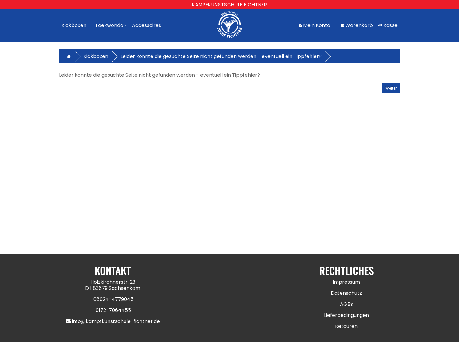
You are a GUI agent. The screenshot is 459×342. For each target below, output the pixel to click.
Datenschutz (346, 293)
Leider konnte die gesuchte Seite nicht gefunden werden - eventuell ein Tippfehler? (221, 56)
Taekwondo (109, 25)
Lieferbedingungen (346, 315)
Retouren (346, 326)
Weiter (391, 88)
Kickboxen (73, 25)
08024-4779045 (113, 299)
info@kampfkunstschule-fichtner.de (116, 321)
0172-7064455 (113, 310)
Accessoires (146, 25)
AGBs (346, 304)
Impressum (346, 282)
